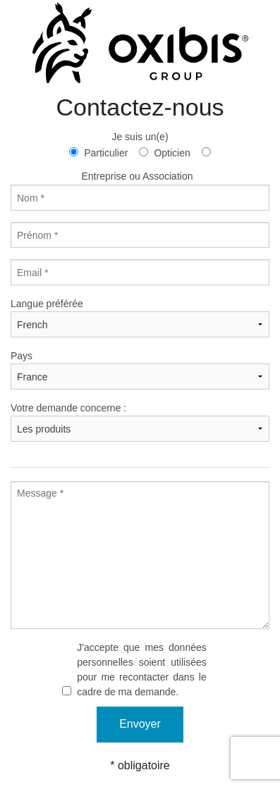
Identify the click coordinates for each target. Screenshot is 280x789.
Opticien (172, 153)
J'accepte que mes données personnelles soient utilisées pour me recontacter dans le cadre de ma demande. (142, 669)
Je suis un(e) (139, 136)
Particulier (106, 153)
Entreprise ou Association (137, 176)
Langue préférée (47, 303)
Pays (21, 355)
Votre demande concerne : (68, 408)
